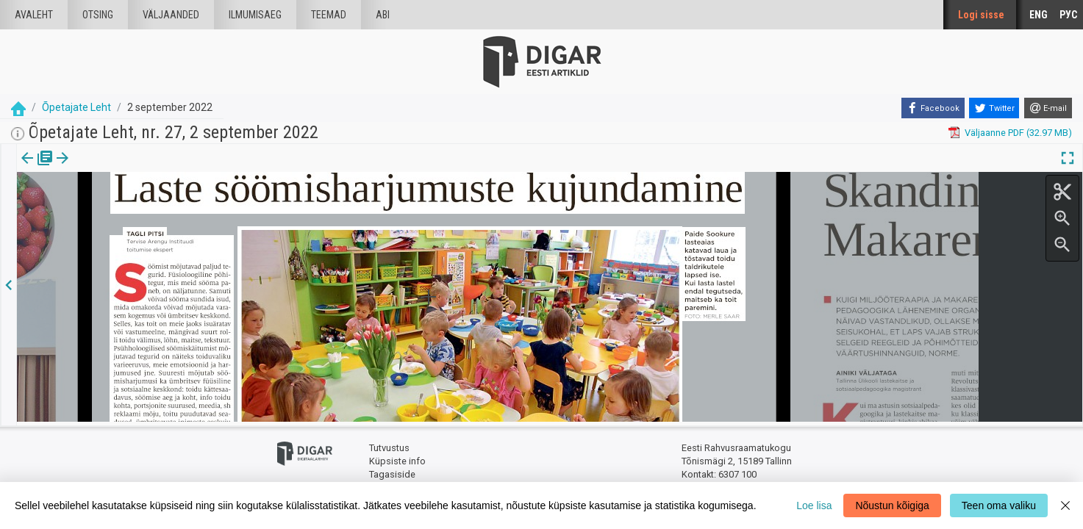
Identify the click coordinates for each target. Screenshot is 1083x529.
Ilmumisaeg (255, 15)
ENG (1038, 15)
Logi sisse (981, 15)
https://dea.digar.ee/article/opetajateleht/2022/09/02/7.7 (139, 209)
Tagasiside (392, 470)
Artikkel (103, 168)
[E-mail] (1048, 108)
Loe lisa (814, 505)
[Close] (1065, 505)
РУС (1068, 15)
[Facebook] (933, 108)
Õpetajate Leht (76, 107)
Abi (383, 15)
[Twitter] (994, 108)
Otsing (97, 15)
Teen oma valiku (999, 505)
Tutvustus (389, 444)
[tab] (37, 168)
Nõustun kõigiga (892, 505)
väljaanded (171, 15)
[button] (126, 168)
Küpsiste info (397, 457)
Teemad (328, 15)
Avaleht (34, 15)
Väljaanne (37, 168)
